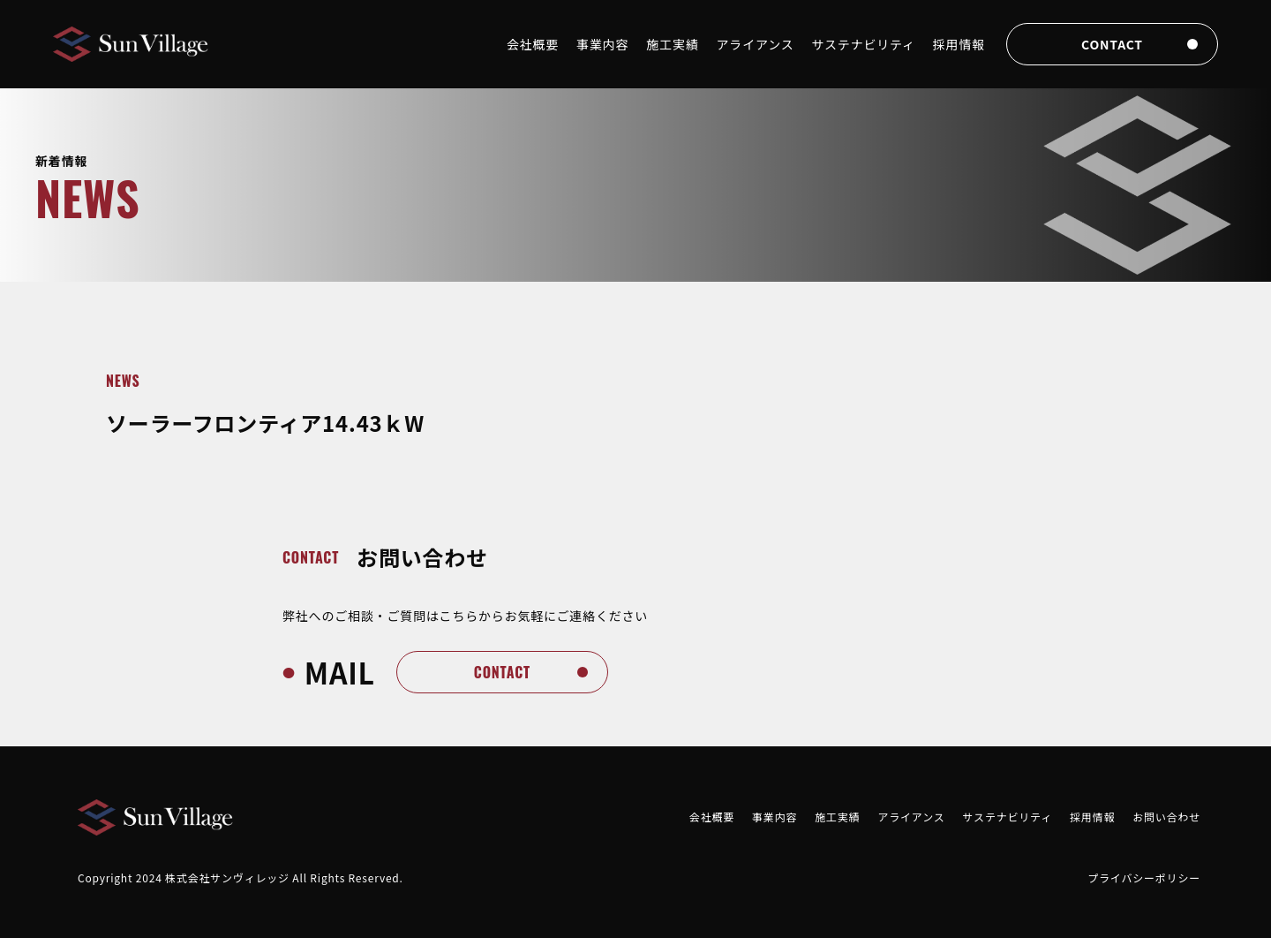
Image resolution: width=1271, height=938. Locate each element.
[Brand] (132, 44)
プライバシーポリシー (1143, 877)
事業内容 (602, 44)
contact (1112, 44)
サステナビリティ (863, 44)
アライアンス (755, 44)
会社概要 (533, 44)
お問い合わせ (1166, 816)
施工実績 (672, 44)
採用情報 (959, 44)
